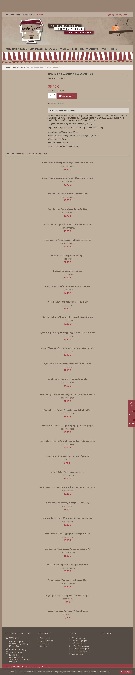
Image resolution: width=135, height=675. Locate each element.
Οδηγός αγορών (78, 638)
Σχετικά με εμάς (46, 641)
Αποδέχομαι (126, 672)
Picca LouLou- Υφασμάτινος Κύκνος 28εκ (67, 580)
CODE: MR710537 (67, 382)
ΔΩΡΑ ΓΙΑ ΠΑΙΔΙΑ (36, 49)
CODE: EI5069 (67, 259)
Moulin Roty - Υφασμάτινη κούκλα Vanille (67, 379)
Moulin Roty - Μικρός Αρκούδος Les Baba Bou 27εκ (67, 410)
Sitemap (43, 646)
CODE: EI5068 (67, 274)
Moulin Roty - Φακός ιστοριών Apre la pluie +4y (67, 286)
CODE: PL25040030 (67, 552)
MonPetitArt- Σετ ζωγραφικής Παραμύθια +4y (67, 533)
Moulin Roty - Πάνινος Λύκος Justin (67, 472)
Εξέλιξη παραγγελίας (80, 651)
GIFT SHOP (104, 49)
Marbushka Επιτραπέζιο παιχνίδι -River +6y (67, 502)
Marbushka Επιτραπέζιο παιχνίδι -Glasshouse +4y (67, 518)
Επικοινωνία (44, 638)
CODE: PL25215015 (67, 166)
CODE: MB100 (67, 491)
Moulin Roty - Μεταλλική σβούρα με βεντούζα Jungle (67, 425)
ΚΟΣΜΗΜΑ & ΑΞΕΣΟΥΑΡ (89, 49)
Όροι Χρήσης (77, 654)
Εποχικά (114, 49)
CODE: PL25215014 (67, 243)
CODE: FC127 (67, 599)
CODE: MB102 (67, 522)
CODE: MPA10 (67, 537)
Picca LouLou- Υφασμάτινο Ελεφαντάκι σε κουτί (67, 224)
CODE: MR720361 (67, 444)
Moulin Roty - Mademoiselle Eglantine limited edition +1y (67, 394)
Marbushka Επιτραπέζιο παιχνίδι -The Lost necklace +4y (68, 487)
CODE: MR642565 (67, 398)
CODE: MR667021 (67, 475)
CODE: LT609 (67, 460)
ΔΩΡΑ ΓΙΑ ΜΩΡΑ (51, 49)
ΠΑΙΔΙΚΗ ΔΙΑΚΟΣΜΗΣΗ (69, 49)
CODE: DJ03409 (67, 367)
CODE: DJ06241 (67, 352)
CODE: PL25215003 (67, 182)
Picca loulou (59, 103)
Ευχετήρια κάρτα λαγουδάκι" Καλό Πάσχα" (68, 611)
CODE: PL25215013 (67, 197)
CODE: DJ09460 (67, 321)
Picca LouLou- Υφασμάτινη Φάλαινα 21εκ (68, 193)
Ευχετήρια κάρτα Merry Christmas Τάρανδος (67, 456)
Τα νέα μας (44, 643)
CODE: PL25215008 (67, 228)
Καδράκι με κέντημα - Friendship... (67, 255)
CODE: (51, 78)
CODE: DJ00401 (67, 305)
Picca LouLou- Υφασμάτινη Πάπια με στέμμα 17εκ (68, 549)
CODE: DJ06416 (67, 336)
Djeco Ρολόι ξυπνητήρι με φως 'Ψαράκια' (67, 302)
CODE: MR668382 (67, 429)
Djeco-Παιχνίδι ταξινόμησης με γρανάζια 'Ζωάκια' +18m (67, 332)
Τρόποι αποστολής (79, 643)
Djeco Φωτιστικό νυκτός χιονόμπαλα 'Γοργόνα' (67, 363)
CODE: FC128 (67, 614)
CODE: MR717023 (67, 413)
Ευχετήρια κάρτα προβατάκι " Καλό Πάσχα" (67, 595)
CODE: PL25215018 (67, 568)
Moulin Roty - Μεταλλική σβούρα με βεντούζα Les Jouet (67, 441)
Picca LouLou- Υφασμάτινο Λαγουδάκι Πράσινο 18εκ (67, 162)
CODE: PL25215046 (67, 583)
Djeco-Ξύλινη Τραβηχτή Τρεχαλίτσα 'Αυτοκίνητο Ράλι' (67, 348)
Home (8, 67)
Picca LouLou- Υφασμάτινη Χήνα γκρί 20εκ (67, 564)
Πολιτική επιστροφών (80, 646)
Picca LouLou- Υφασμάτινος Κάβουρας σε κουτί (67, 240)
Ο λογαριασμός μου (80, 648)
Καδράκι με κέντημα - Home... (67, 271)
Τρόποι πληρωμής (79, 641)
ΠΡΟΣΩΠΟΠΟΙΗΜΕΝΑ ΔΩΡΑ (16, 49)
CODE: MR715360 (67, 290)
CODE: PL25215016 (67, 213)
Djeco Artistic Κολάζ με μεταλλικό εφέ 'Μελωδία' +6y (67, 317)
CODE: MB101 (67, 506)
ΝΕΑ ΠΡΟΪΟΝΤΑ (19, 67)
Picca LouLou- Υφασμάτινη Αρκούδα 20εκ (67, 209)
